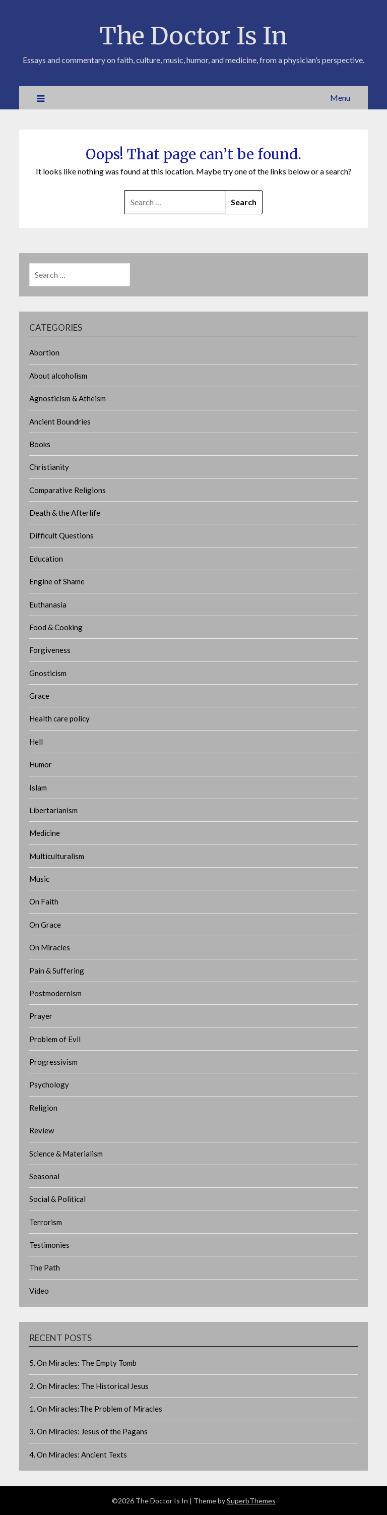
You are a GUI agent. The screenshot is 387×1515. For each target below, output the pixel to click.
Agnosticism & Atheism (67, 398)
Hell (36, 741)
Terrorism (45, 1222)
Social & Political (57, 1198)
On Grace (45, 924)
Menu (340, 97)
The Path (44, 1267)
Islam (38, 787)
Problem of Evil (55, 1039)
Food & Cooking (56, 627)
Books (39, 444)
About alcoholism (58, 375)
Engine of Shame (57, 581)
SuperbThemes (251, 1500)
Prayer (40, 1015)
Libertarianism (53, 810)
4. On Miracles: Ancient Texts (78, 1454)
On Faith (43, 901)
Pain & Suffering (56, 970)
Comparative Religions (67, 490)
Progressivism (53, 1061)
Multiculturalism (56, 856)
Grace (39, 695)
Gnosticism (48, 673)
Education (46, 558)
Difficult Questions (61, 535)
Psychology (49, 1084)
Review (41, 1130)
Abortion (44, 352)
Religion (43, 1107)
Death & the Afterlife (64, 512)
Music (39, 878)
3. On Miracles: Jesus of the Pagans (88, 1431)
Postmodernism (55, 993)
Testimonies (49, 1244)
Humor (40, 764)
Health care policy (59, 718)
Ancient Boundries (60, 421)
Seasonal (44, 1176)
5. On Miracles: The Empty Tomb (83, 1362)
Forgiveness (50, 649)
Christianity (49, 466)
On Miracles (49, 947)
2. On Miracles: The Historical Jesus (89, 1385)
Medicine (44, 832)
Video (39, 1290)
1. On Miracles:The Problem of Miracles (95, 1408)
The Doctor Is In (193, 36)
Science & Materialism (66, 1153)
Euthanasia (48, 604)
